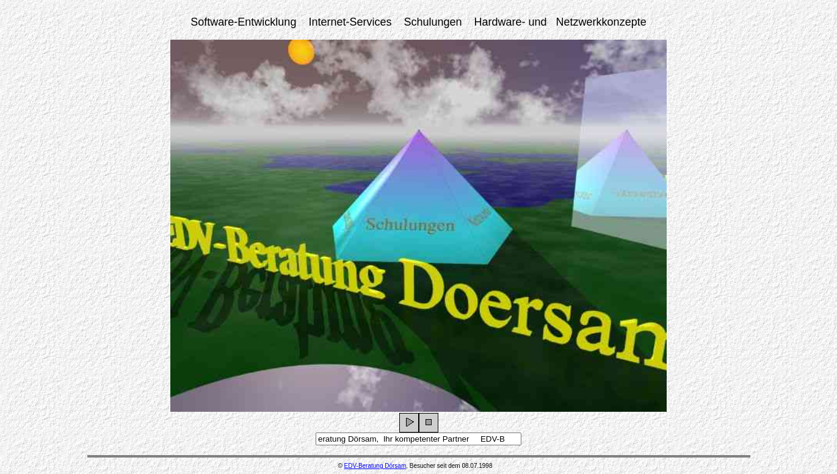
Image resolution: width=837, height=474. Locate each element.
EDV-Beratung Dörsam (375, 465)
